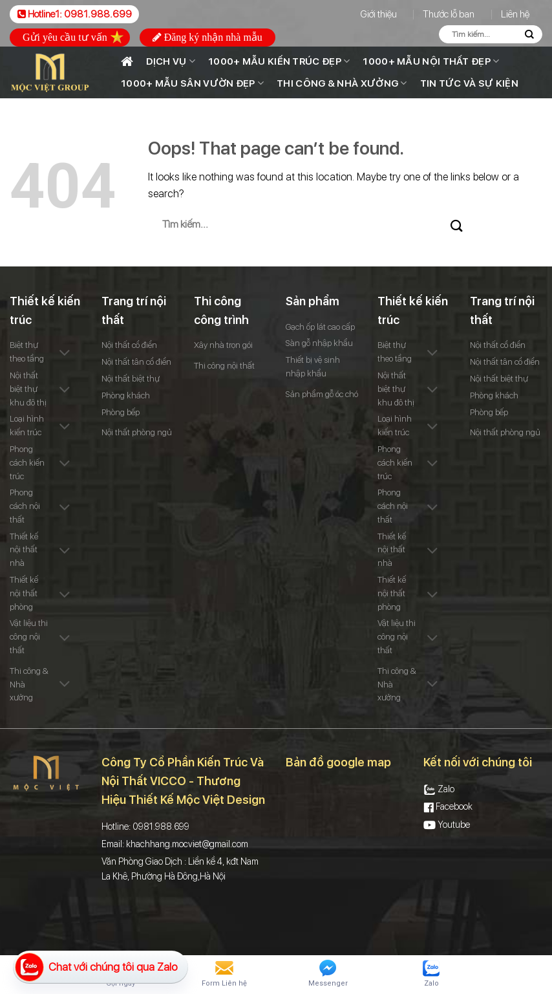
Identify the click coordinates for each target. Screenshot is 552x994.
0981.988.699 (98, 14)
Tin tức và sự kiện (469, 83)
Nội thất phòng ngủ (136, 432)
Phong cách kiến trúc (27, 462)
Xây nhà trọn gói (223, 345)
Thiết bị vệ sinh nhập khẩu (313, 366)
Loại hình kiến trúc (27, 425)
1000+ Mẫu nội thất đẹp (431, 61)
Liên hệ (515, 14)
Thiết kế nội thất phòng (24, 593)
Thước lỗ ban (448, 14)
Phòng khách (125, 395)
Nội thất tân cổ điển (136, 362)
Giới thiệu (378, 14)
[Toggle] (64, 354)
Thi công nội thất (224, 366)
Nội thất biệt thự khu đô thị (28, 389)
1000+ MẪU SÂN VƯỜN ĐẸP (192, 83)
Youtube (446, 824)
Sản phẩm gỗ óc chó (322, 394)
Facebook (447, 806)
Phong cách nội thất (25, 506)
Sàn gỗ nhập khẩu (319, 343)
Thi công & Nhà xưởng (342, 83)
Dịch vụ (170, 61)
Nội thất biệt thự (130, 379)
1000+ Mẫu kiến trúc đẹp (279, 61)
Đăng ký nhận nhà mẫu (207, 37)
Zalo (438, 789)
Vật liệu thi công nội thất (29, 636)
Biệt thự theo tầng (27, 351)
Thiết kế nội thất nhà (24, 550)
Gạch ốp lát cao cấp (320, 327)
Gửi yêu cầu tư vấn (73, 36)
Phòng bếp (120, 412)
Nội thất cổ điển (129, 345)
